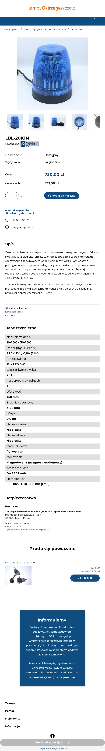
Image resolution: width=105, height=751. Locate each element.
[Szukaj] (39, 21)
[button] (13, 21)
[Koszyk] (92, 21)
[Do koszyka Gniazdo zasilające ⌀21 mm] (85, 578)
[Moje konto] (66, 21)
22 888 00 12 (21, 220)
